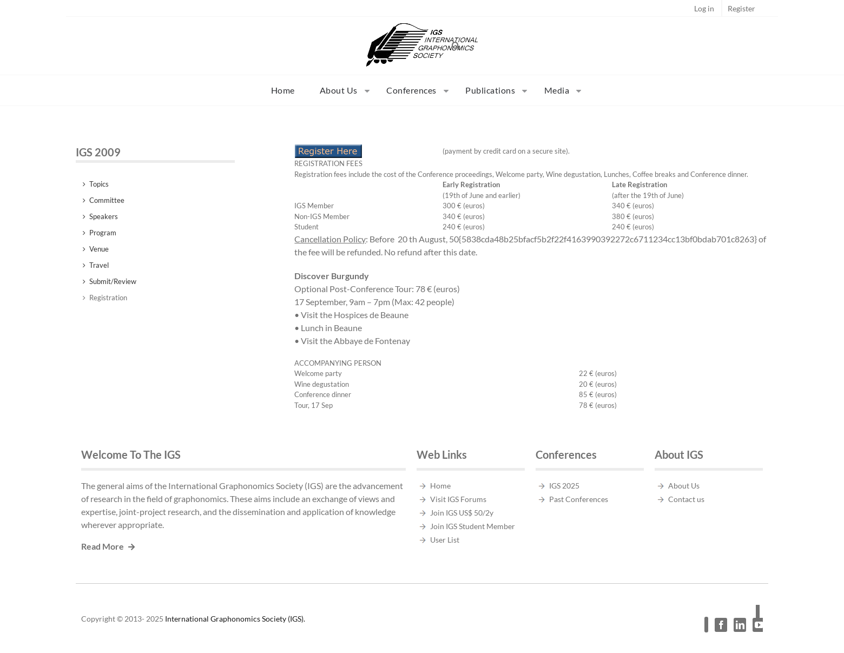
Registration (108, 297)
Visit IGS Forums (458, 499)
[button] (456, 45)
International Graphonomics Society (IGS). (235, 618)
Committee (106, 200)
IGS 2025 (564, 485)
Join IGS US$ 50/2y (461, 512)
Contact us (686, 499)
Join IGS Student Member (472, 526)
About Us (684, 485)
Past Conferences (578, 499)
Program (102, 232)
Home (440, 485)
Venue (99, 249)
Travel (99, 265)
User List (444, 539)
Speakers (103, 216)
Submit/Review (112, 281)
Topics (99, 184)
